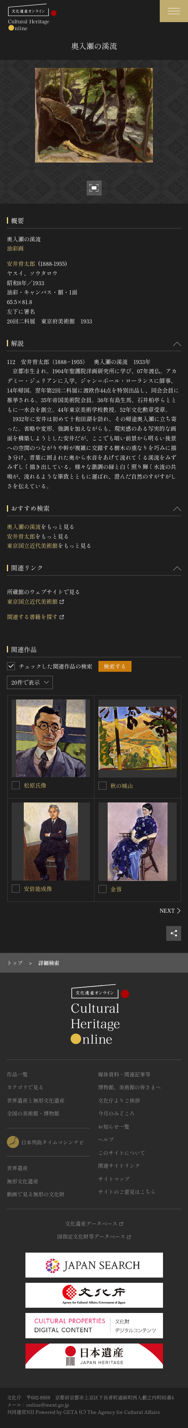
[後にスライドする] (170, 911)
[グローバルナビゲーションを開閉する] (174, 11)
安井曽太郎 (21, 263)
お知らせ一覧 (114, 1126)
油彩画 (15, 248)
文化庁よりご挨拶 (119, 1100)
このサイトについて (121, 1152)
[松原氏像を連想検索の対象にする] (16, 785)
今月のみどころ (116, 1113)
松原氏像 (35, 785)
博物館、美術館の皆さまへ (129, 1087)
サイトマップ (114, 1179)
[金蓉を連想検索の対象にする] (102, 889)
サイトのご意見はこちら (127, 1191)
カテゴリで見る (25, 1087)
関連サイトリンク (119, 1165)
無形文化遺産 (22, 1181)
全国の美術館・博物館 (33, 1113)
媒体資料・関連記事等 (124, 1074)
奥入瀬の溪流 (24, 527)
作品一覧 (17, 1074)
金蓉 (116, 889)
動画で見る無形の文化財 (36, 1194)
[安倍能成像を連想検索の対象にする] (16, 889)
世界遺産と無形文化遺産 (36, 1100)
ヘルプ (106, 1139)
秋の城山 (122, 786)
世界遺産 (17, 1168)
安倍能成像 (38, 889)
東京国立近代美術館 (32, 545)
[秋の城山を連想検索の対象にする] (102, 786)
